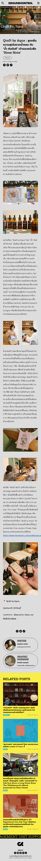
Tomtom (7, 58)
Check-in (6, 715)
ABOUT (20, 850)
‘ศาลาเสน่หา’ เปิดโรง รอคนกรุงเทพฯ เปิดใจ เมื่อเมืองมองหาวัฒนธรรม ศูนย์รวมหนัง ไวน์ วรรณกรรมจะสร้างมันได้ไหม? (19, 710)
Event (5, 749)
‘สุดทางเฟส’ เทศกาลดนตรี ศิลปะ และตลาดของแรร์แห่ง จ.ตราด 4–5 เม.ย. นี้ (20, 745)
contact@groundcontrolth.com (21, 856)
